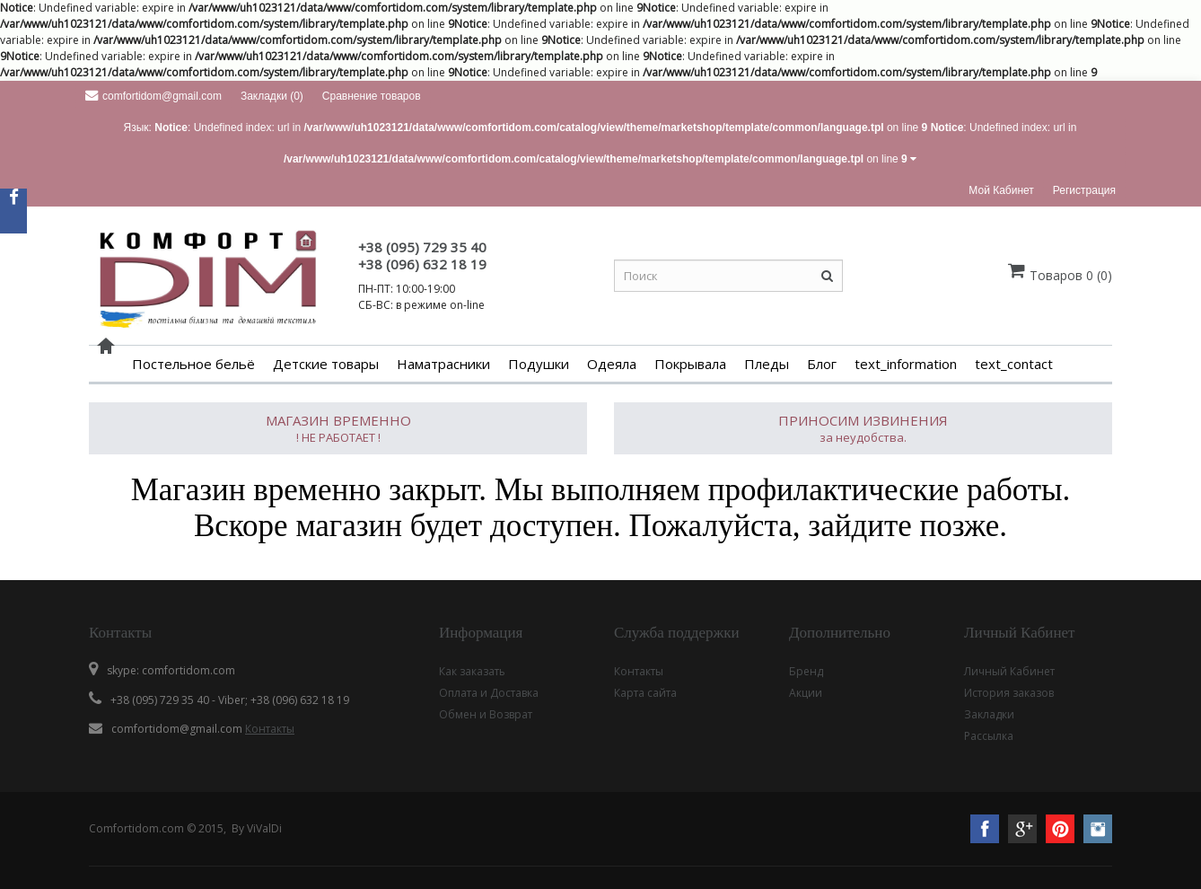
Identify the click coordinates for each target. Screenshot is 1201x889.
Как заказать (472, 671)
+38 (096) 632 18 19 (422, 264)
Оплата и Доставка (489, 692)
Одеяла (611, 364)
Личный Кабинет (1009, 671)
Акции (805, 692)
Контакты (269, 728)
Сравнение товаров (371, 96)
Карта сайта (645, 692)
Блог (822, 364)
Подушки (538, 364)
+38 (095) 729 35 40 (422, 247)
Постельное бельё (193, 364)
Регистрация (1084, 190)
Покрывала (690, 364)
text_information (906, 364)
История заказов (1009, 692)
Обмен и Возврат (485, 714)
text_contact (1014, 364)
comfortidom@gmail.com (153, 95)
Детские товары (326, 364)
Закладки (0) (272, 96)
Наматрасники (443, 364)
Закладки (989, 714)
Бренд (806, 671)
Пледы (766, 364)
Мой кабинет (1001, 190)
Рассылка (988, 736)
